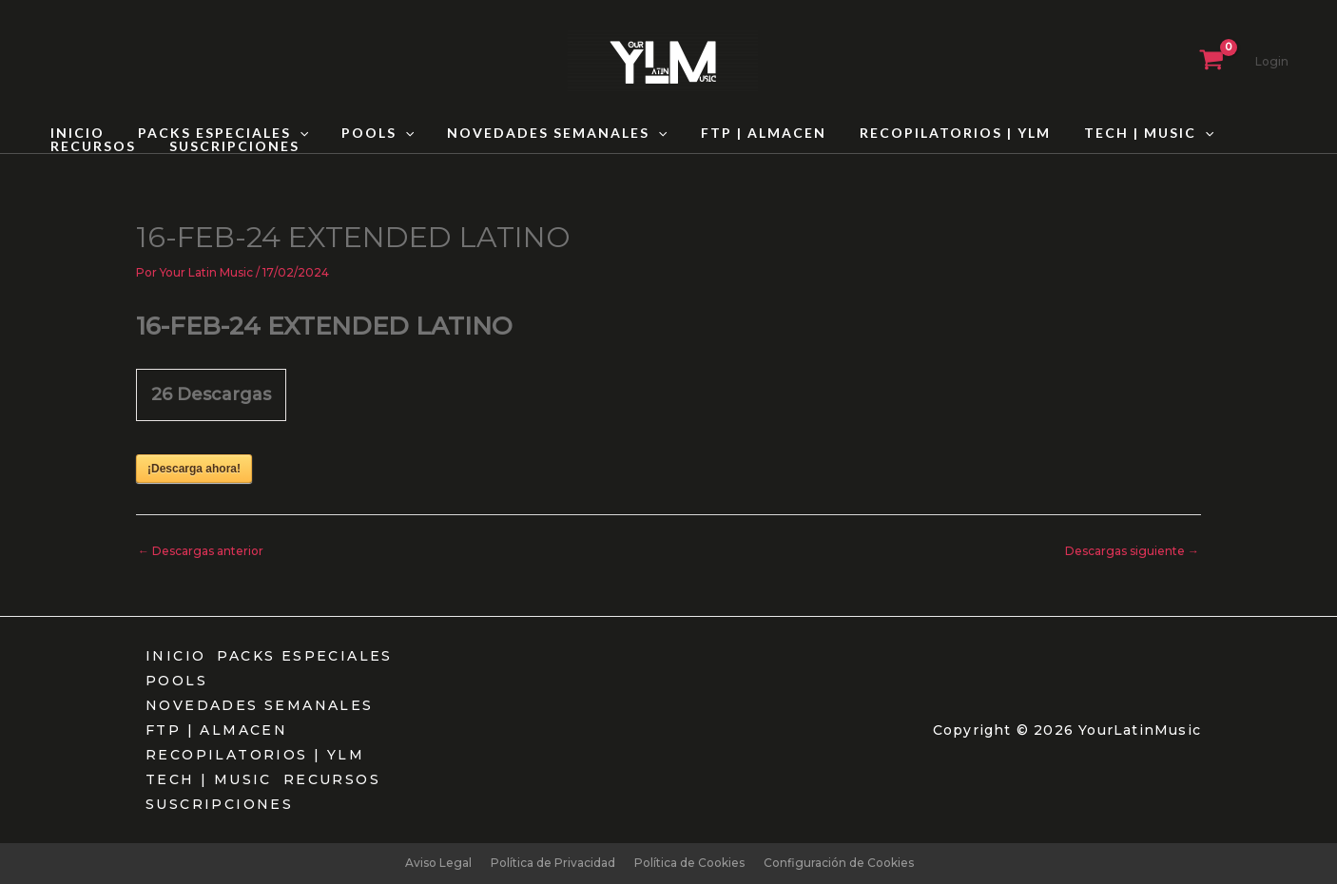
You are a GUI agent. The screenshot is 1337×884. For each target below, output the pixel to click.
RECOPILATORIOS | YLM (918, 133)
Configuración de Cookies (839, 862)
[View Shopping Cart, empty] (1211, 62)
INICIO (74, 133)
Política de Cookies (689, 862)
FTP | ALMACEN (733, 133)
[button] (289, 133)
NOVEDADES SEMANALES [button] (534, 133)
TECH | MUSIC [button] (1105, 133)
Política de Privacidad (553, 862)
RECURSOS (1240, 133)
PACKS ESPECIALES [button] (212, 133)
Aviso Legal (438, 862)
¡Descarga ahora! (194, 468)
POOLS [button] (360, 133)
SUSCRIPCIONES (112, 146)
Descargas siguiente (1132, 551)
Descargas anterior (200, 551)
